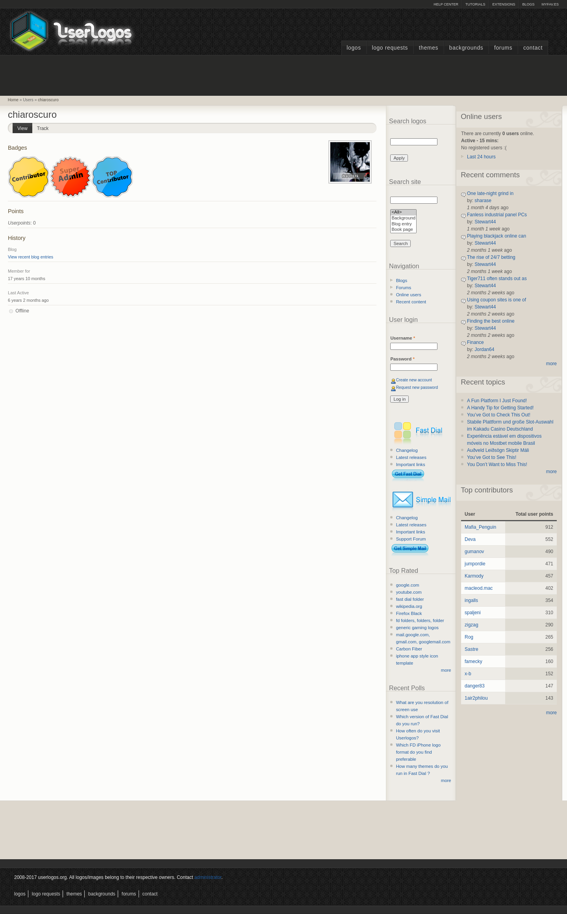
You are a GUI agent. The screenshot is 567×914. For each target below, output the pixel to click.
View (24, 127)
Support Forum (411, 539)
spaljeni (473, 612)
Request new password (417, 387)
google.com (407, 585)
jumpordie (475, 564)
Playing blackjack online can (496, 236)
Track (43, 128)
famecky (473, 661)
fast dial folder (410, 599)
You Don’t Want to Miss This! (497, 464)
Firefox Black (409, 613)
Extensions (503, 4)
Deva (470, 539)
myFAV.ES (550, 4)
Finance (475, 342)
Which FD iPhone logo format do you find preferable (418, 752)
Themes (428, 48)
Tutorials (475, 4)
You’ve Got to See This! (491, 457)
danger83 (475, 686)
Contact (533, 48)
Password (402, 359)
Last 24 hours (481, 157)
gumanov (474, 551)
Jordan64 (484, 349)
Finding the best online (491, 321)
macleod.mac (479, 588)
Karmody (474, 576)
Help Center (446, 4)
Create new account (414, 380)
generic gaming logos (417, 627)
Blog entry (403, 224)
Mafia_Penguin (480, 527)
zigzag (471, 625)
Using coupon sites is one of (496, 300)
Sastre (471, 649)
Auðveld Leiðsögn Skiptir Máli (498, 450)
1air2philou (476, 698)
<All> (403, 212)
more (446, 670)
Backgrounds (466, 48)
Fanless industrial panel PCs (497, 214)
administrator (208, 877)
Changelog (407, 450)
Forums (503, 48)
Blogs (528, 4)
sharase (482, 200)
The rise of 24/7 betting (491, 257)
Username (402, 338)
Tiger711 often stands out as (497, 278)
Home (13, 100)
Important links (410, 464)
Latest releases (411, 457)
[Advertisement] (283, 74)
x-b (468, 673)
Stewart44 (485, 222)
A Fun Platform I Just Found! (497, 400)
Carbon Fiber (409, 648)
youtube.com (409, 592)
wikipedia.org (409, 606)
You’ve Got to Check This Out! (498, 415)
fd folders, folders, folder (420, 620)
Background (403, 218)
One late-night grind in (490, 193)
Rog (469, 637)
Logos (353, 48)
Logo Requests (390, 48)
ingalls (471, 600)
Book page (403, 230)
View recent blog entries (30, 257)
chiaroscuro (48, 100)
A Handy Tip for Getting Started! (500, 408)
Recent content (411, 301)
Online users (408, 294)
